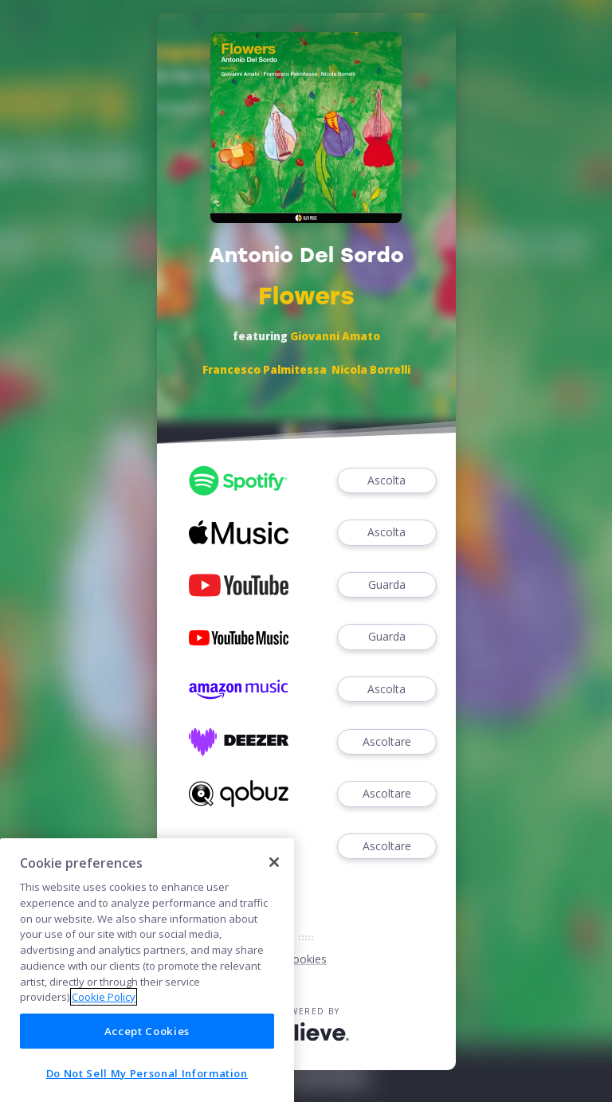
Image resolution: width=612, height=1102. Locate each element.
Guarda (386, 585)
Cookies (306, 959)
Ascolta (386, 481)
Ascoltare (386, 742)
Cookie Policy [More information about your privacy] (103, 1075)
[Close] (274, 940)
